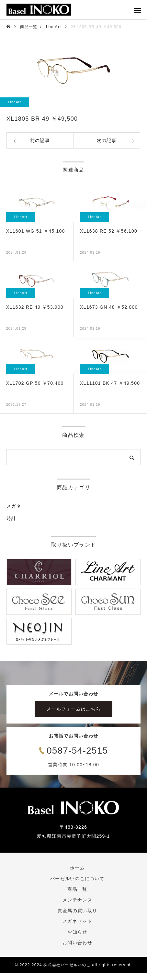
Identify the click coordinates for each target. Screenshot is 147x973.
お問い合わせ (77, 942)
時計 (11, 518)
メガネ (13, 506)
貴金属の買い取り (77, 910)
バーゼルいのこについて (77, 878)
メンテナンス (77, 899)
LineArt (14, 102)
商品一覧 (77, 889)
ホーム (77, 867)
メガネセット (77, 921)
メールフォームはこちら (73, 709)
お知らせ (77, 931)
